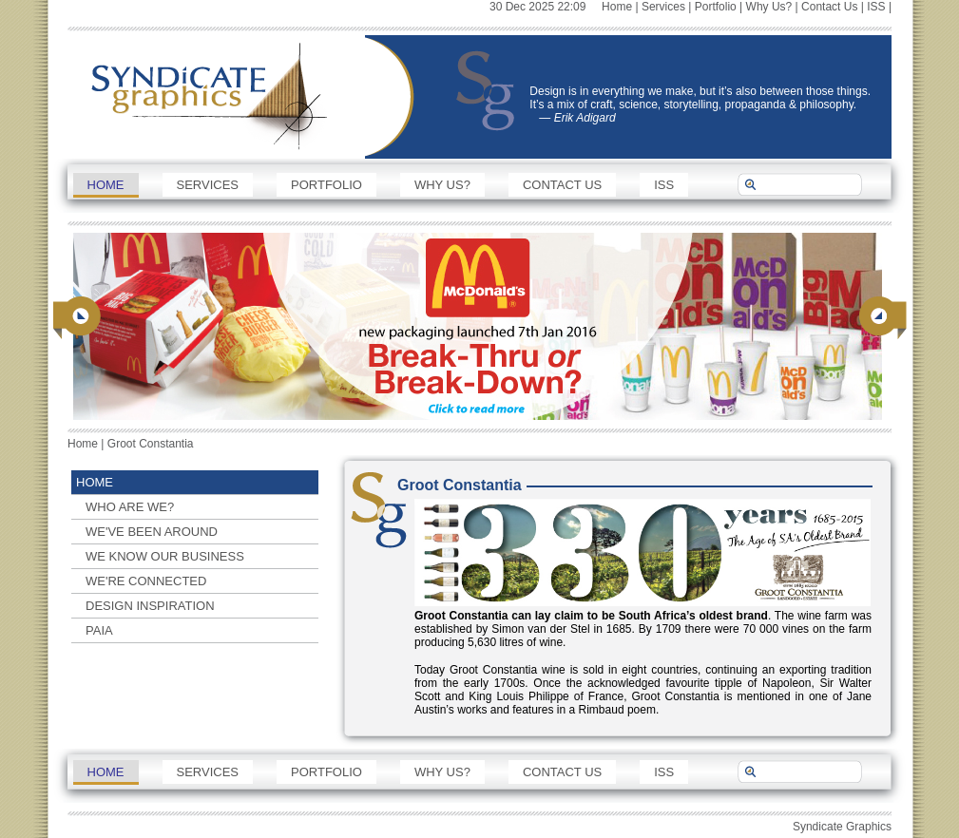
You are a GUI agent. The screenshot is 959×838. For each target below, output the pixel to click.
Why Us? (769, 6)
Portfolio (716, 6)
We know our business (165, 556)
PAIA (99, 630)
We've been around (152, 531)
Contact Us (829, 6)
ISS (876, 6)
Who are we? (130, 507)
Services (663, 6)
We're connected (146, 581)
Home (617, 6)
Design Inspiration (150, 606)
